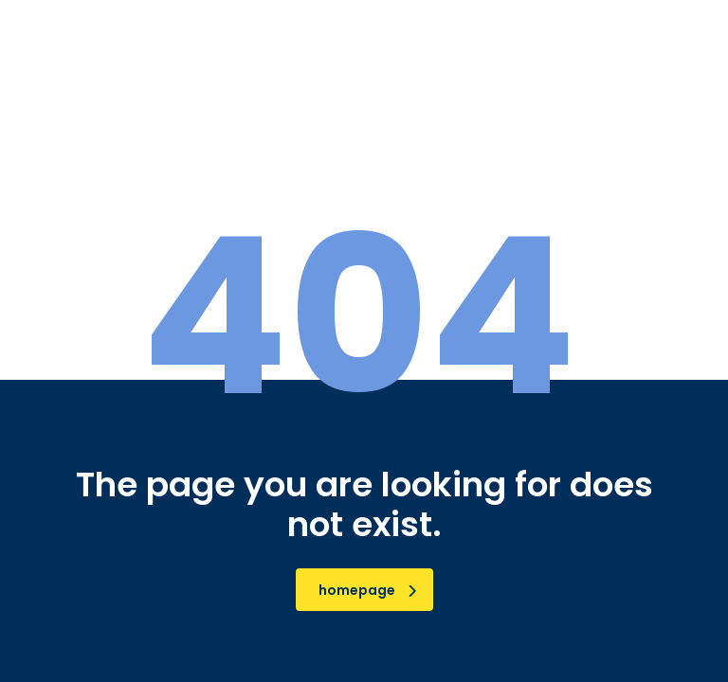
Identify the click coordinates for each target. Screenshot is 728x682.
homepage (367, 590)
